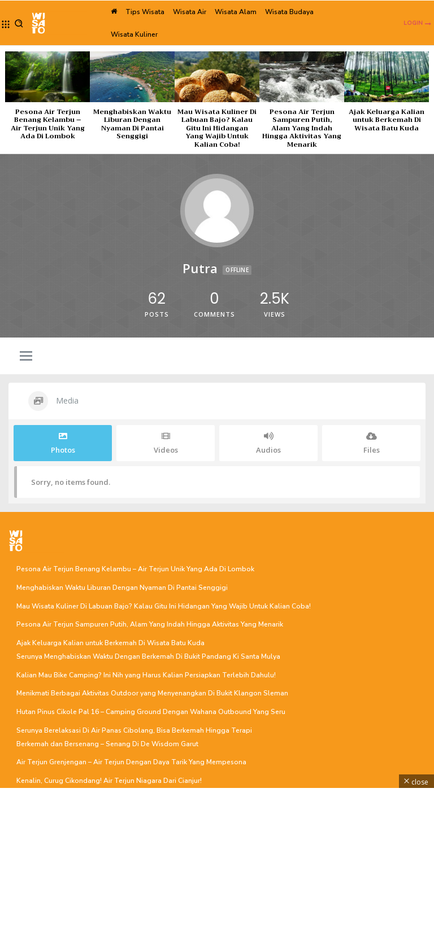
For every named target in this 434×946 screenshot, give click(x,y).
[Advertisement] (217, 867)
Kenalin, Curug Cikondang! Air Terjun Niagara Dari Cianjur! (109, 780)
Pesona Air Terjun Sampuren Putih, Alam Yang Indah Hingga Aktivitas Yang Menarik (301, 128)
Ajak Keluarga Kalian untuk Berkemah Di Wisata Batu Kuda (386, 120)
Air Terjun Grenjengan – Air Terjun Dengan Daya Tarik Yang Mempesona (131, 762)
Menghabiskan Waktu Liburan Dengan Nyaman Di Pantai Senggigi (132, 124)
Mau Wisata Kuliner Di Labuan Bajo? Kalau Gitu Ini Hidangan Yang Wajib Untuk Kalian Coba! (217, 128)
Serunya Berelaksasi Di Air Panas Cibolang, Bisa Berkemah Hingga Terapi (134, 729)
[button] (19, 23)
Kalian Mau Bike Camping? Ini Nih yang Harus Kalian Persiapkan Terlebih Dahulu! (146, 674)
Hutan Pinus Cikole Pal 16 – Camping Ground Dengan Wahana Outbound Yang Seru (150, 711)
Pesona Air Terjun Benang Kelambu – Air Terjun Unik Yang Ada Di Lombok (48, 124)
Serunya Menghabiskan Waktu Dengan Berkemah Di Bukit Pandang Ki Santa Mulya (148, 656)
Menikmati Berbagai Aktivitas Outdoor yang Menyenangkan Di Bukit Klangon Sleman (152, 693)
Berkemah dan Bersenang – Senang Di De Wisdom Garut (107, 743)
